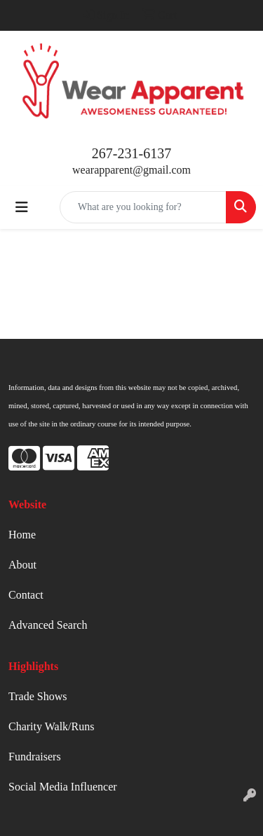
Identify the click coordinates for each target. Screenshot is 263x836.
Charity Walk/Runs (51, 726)
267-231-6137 (131, 153)
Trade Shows (37, 696)
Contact (25, 595)
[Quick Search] (143, 207)
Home (22, 535)
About (22, 565)
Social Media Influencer (62, 787)
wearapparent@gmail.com (131, 170)
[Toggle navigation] (21, 207)
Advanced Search (47, 625)
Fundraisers (34, 756)
